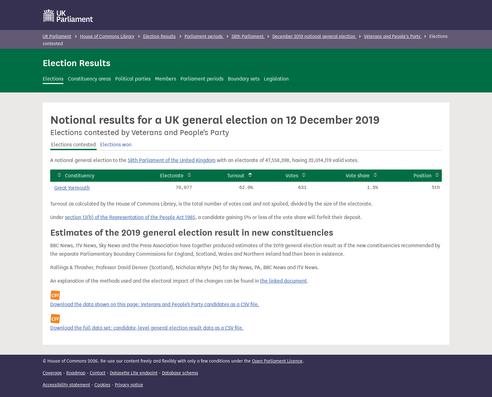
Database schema (180, 373)
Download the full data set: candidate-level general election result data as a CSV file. (146, 328)
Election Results (159, 36)
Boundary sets (243, 79)
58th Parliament (248, 36)
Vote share (358, 176)
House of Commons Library (107, 36)
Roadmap (75, 373)
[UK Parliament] (68, 16)
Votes (292, 176)
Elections (53, 79)
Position (422, 176)
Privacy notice (129, 385)
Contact (97, 373)
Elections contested (73, 145)
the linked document (283, 281)
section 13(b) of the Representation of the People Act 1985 (130, 217)
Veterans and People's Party (393, 36)
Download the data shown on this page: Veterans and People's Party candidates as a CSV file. (154, 304)
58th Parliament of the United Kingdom (172, 160)
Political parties (133, 79)
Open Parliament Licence (277, 361)
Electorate (172, 176)
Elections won (115, 145)
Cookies (102, 385)
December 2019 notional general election (314, 36)
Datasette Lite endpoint (134, 373)
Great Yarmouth (72, 188)
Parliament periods (204, 36)
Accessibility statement (66, 385)
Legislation (276, 79)
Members (165, 79)
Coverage (52, 373)
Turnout (235, 176)
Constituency (79, 176)
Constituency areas (89, 79)
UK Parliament (57, 36)
